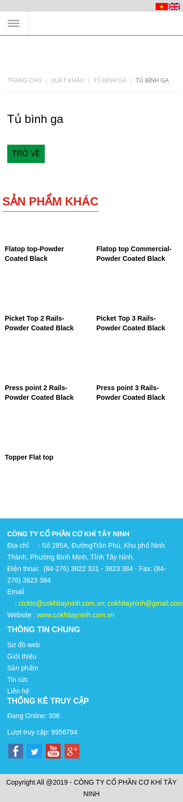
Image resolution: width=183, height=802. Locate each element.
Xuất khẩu (67, 80)
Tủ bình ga (109, 80)
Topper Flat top (29, 457)
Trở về (26, 154)
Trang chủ (24, 80)
